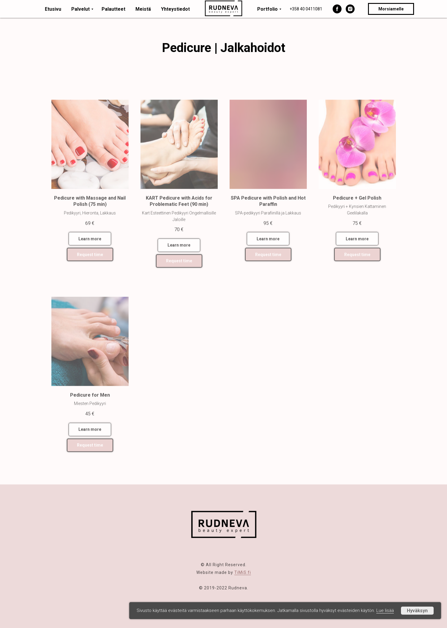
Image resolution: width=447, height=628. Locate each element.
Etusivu (53, 9)
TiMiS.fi (242, 572)
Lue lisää (385, 610)
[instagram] (350, 8)
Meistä (143, 9)
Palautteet (113, 9)
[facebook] (337, 8)
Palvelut (80, 9)
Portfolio (267, 9)
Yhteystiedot (175, 9)
